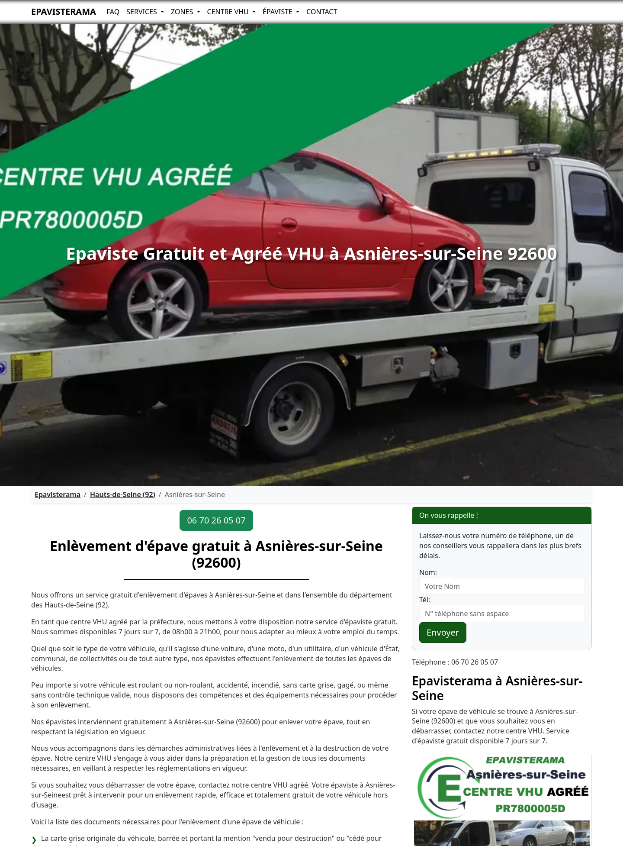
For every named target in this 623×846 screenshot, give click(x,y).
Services (142, 11)
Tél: (424, 599)
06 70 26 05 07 (216, 520)
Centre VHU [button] (228, 11)
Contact (321, 11)
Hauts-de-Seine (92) (122, 494)
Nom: (428, 572)
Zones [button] (183, 11)
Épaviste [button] (278, 11)
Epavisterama (63, 11)
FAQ (112, 11)
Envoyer (443, 632)
